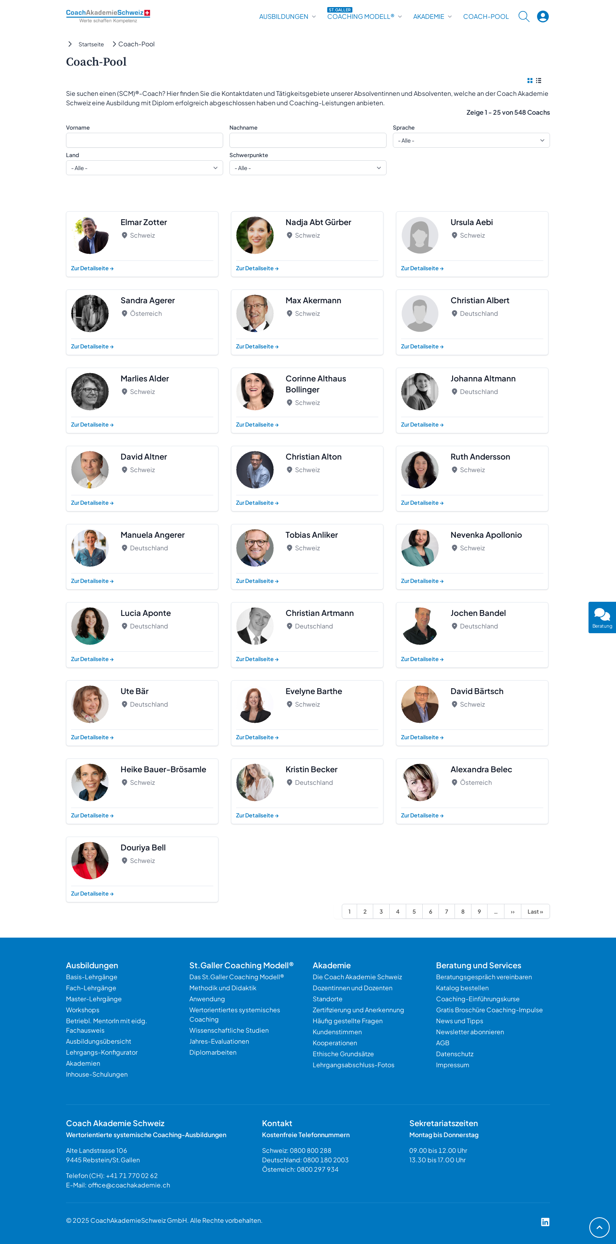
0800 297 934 (318, 1169)
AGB (442, 1043)
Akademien (83, 1063)
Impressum (452, 1065)
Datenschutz (454, 1054)
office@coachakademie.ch (129, 1185)
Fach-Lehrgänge (91, 988)
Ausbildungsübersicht (98, 1041)
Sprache (404, 127)
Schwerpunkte (248, 154)
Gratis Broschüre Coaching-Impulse (489, 1010)
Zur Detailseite (92, 267)
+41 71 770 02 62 (132, 1175)
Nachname (243, 127)
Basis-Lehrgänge (91, 977)
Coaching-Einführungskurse (478, 999)
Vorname (78, 127)
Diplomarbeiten (212, 1052)
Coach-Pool (486, 16)
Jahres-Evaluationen (219, 1041)
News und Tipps (459, 1021)
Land (72, 154)
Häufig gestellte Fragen (348, 1021)
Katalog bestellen (462, 988)
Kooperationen (335, 1043)
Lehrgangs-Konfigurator (102, 1052)
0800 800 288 (311, 1150)
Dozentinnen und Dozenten (352, 988)
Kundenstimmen (337, 1032)
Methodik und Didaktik (223, 988)
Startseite (91, 44)
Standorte (328, 999)
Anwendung (207, 999)
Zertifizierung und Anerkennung (358, 1010)
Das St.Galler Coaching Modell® (236, 977)
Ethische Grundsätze (343, 1054)
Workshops (82, 1010)
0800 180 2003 (326, 1160)
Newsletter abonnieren (470, 1032)
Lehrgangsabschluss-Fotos (353, 1065)
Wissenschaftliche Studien (229, 1030)
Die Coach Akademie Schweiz (357, 977)
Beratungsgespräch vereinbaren (484, 977)
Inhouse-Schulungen (97, 1074)
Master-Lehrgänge (94, 999)
